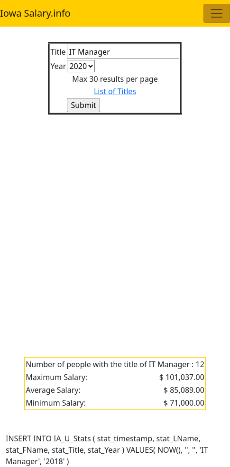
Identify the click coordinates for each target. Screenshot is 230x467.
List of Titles (115, 91)
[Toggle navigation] (216, 13)
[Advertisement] (115, 230)
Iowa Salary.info (35, 13)
